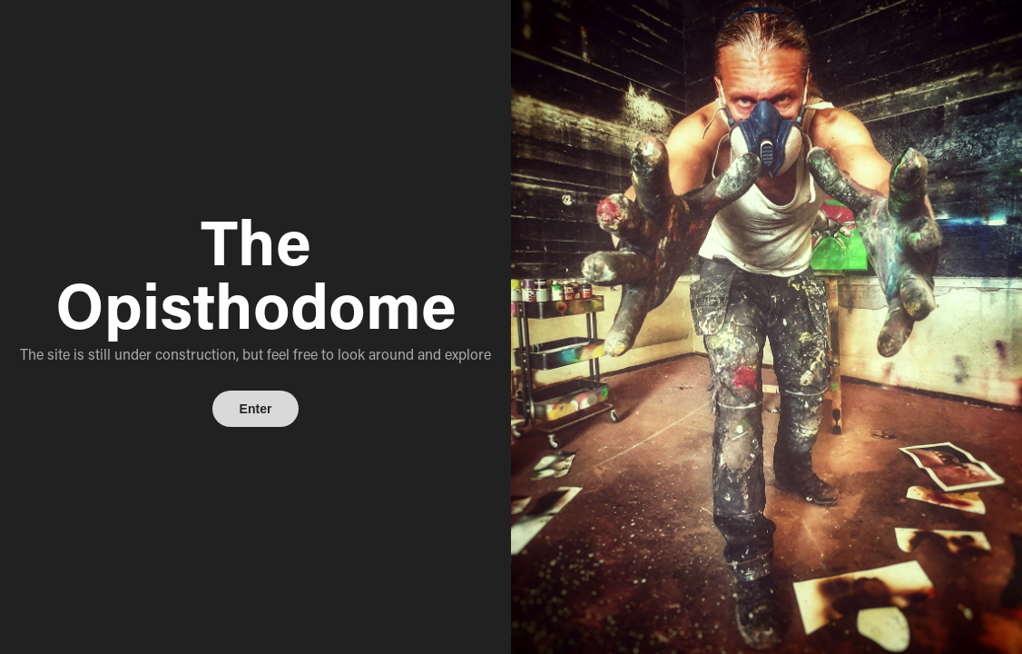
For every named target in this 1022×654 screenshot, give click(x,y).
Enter (256, 408)
